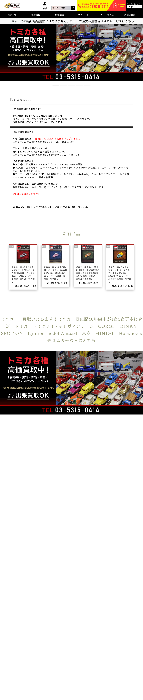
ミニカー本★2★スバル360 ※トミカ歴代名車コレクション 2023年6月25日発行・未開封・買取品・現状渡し (55, 273)
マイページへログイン (44, 6)
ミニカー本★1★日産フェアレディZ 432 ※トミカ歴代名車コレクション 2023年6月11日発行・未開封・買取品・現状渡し (23, 274)
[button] (5, 53)
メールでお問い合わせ (134, 5)
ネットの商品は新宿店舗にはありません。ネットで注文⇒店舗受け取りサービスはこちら (73, 21)
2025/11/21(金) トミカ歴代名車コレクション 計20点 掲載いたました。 (51, 206)
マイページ (83, 14)
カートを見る (107, 14)
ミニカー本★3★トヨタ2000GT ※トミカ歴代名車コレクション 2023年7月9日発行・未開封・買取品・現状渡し (87, 273)
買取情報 (35, 14)
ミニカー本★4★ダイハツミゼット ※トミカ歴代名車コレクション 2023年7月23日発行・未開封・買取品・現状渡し (119, 274)
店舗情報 (59, 14)
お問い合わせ (131, 14)
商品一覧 (12, 14)
